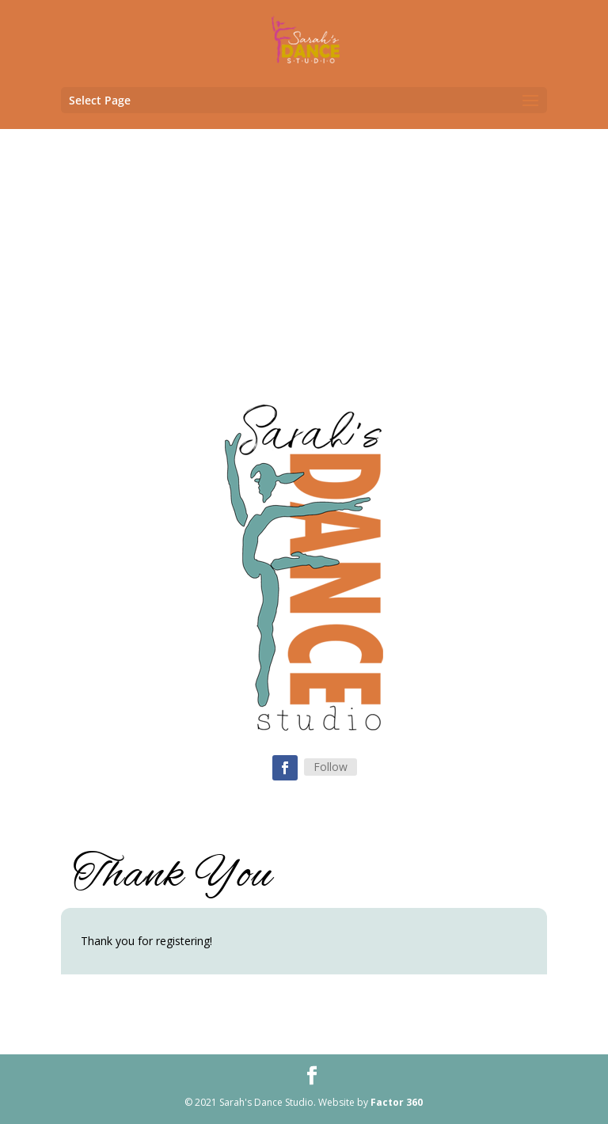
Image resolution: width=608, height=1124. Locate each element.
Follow (331, 766)
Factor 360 (396, 1102)
